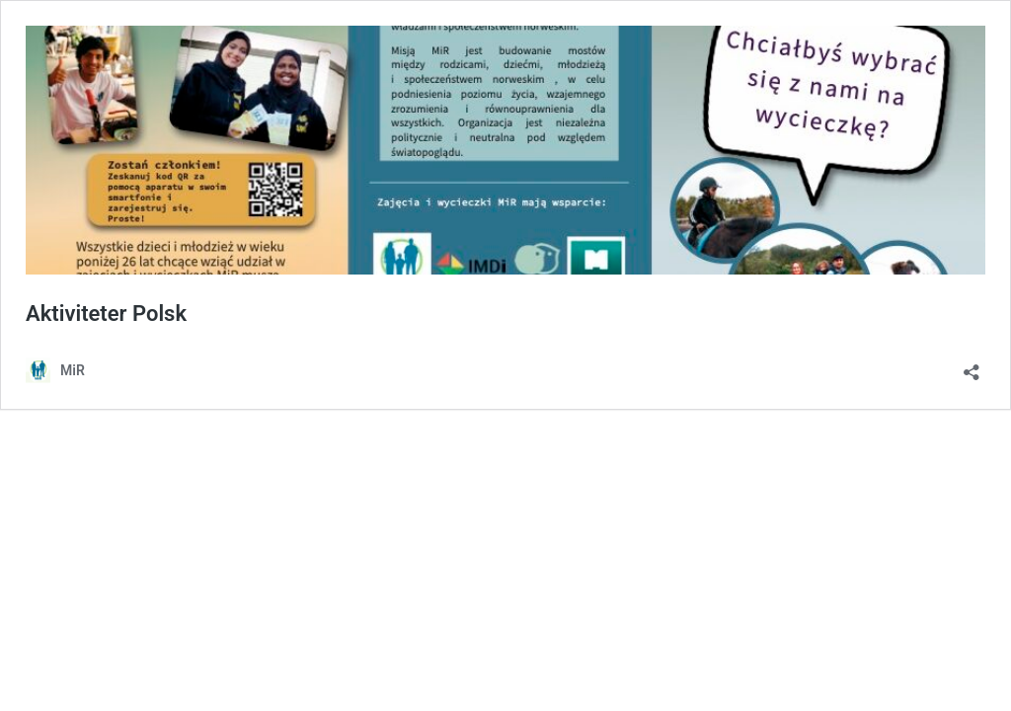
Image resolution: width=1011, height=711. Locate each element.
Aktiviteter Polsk (106, 313)
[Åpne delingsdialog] (971, 366)
